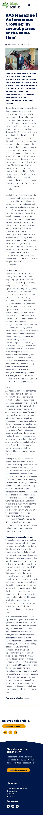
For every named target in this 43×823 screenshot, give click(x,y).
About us (12, 783)
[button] (29, 5)
